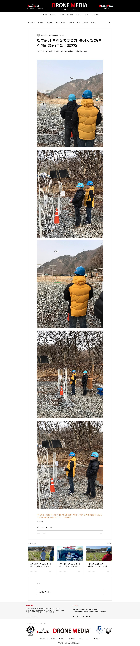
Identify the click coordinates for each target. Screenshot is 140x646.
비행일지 (71, 23)
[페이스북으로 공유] (38, 527)
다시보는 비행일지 (82, 23)
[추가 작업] (102, 35)
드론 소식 (94, 23)
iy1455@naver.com (54, 608)
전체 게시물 (31, 23)
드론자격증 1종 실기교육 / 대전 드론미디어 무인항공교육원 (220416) (40, 565)
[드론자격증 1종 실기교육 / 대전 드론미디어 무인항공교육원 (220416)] (41, 553)
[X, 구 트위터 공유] (42, 527)
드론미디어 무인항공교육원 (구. (32, 8)
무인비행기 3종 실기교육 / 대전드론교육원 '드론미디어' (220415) (69, 565)
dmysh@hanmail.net (42, 608)
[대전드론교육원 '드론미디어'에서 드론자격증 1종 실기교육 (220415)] (99, 553)
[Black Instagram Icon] (77, 617)
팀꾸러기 (41, 8)
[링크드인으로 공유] (46, 527)
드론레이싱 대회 (60, 23)
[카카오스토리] (73, 617)
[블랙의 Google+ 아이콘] (90, 617)
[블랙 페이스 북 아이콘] (80, 617)
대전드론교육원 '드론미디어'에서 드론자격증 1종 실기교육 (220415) (98, 565)
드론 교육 (41, 23)
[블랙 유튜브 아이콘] (87, 617)
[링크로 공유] (51, 527)
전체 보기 (109, 543)
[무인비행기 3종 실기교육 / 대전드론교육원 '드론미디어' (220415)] (70, 553)
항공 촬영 (49, 23)
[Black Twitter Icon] (83, 617)
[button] (110, 23)
